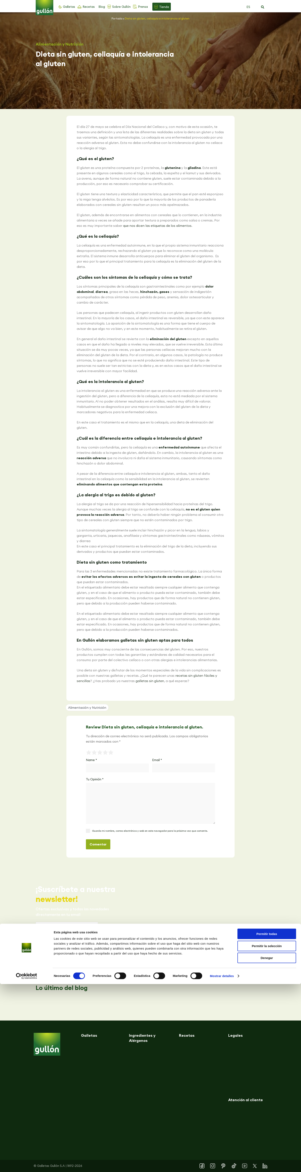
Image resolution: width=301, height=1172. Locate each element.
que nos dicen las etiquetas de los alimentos (157, 226)
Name (91, 760)
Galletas (69, 7)
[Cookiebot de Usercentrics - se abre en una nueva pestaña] (26, 1164)
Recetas (89, 7)
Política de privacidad (68, 945)
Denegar (267, 1146)
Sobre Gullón (121, 7)
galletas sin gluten (150, 681)
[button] (262, 7)
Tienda (164, 7)
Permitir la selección (267, 1134)
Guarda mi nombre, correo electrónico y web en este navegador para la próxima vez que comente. (150, 830)
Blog (101, 7)
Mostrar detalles (222, 1164)
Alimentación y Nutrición (59, 44)
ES (248, 7)
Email (157, 760)
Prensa (143, 7)
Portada (117, 18)
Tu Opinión (95, 779)
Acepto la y (69, 948)
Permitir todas (267, 1122)
